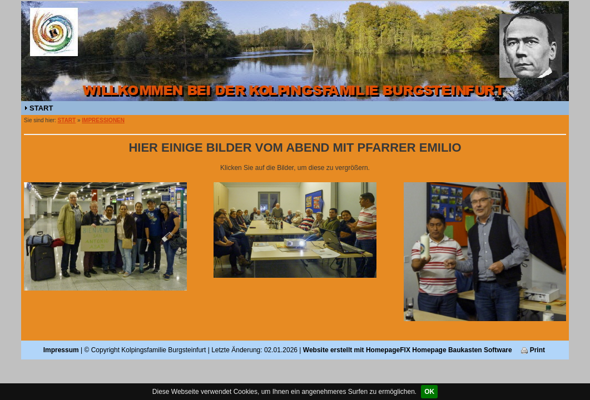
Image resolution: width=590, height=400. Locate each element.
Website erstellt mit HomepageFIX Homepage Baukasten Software (407, 350)
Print (533, 350)
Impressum (61, 350)
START (41, 108)
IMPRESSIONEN (103, 120)
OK (429, 392)
